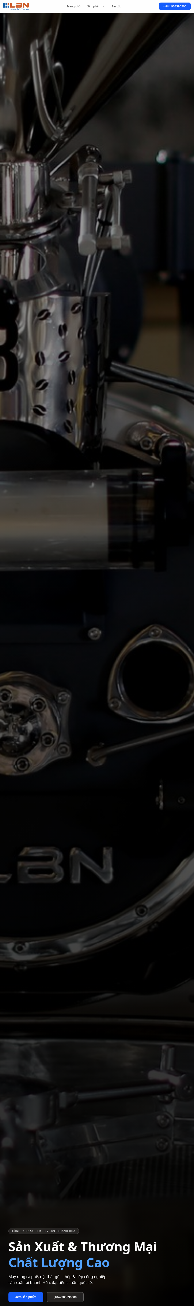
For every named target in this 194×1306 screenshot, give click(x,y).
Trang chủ (73, 6)
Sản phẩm (96, 6)
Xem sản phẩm (26, 1297)
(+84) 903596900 (174, 6)
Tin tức (116, 6)
